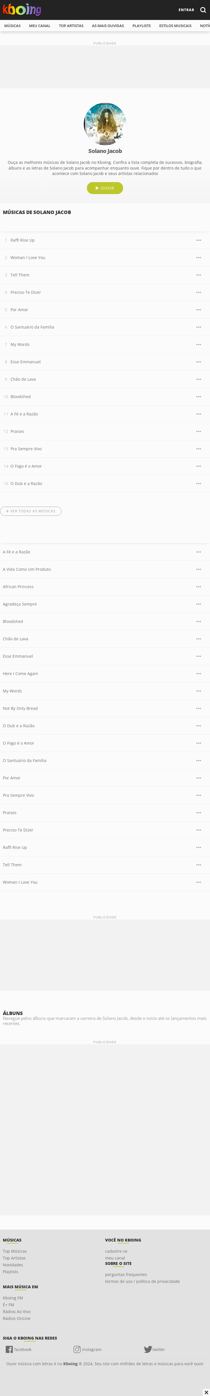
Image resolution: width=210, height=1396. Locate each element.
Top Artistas (14, 1258)
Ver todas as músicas (33, 511)
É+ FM (8, 1304)
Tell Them (20, 275)
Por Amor (19, 309)
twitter (158, 1349)
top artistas (71, 25)
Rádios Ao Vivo (16, 1311)
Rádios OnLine (16, 1318)
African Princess (18, 586)
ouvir (107, 188)
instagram (91, 1349)
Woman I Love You (28, 257)
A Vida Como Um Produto (27, 569)
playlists (141, 25)
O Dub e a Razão (26, 483)
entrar (186, 9)
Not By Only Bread (20, 708)
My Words (20, 344)
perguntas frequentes (126, 1274)
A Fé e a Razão (24, 414)
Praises (17, 431)
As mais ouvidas (108, 25)
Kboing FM (13, 1298)
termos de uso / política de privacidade (142, 1281)
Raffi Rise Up (23, 240)
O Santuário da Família (32, 327)
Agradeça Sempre (20, 604)
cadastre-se (116, 1251)
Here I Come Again (20, 673)
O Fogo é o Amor (26, 466)
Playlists (10, 1271)
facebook (22, 1349)
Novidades (13, 1264)
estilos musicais (175, 25)
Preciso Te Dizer (26, 292)
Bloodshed (21, 396)
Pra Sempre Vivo (26, 448)
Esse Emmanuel (26, 361)
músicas (12, 25)
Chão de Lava (23, 379)
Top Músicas (15, 1251)
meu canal (39, 25)
